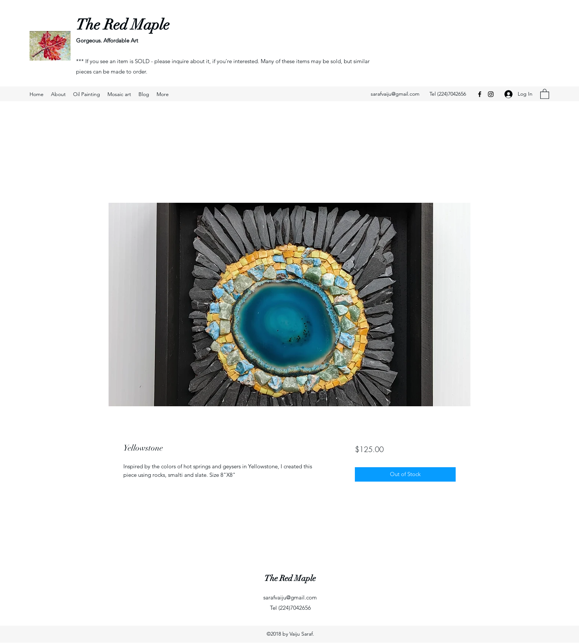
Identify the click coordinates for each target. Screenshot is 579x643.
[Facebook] (479, 94)
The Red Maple (122, 25)
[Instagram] (490, 94)
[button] (544, 93)
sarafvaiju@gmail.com (395, 93)
